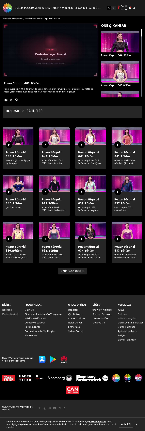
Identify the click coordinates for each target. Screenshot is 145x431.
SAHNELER (34, 111)
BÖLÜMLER (15, 111)
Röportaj (73, 310)
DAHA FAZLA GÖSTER (72, 271)
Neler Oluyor (75, 322)
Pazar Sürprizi (32, 327)
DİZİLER (19, 8)
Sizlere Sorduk (76, 331)
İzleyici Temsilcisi (127, 339)
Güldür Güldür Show (35, 318)
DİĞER (96, 8)
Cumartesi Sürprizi (35, 322)
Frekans (122, 314)
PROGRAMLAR (32, 8)
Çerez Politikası (97, 421)
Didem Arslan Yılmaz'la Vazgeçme (43, 314)
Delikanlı (7, 310)
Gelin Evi (29, 310)
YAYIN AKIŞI (66, 8)
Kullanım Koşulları (127, 318)
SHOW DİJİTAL (83, 8)
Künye (121, 310)
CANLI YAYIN (122, 8)
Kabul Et (126, 424)
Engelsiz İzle (98, 322)
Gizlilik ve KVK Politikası (130, 322)
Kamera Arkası (76, 318)
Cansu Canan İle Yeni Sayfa (40, 331)
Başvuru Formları (101, 314)
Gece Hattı (31, 335)
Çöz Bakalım (75, 314)
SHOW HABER (50, 8)
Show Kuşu (74, 327)
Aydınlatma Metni (29, 424)
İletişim (121, 335)
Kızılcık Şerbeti (10, 314)
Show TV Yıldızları (102, 310)
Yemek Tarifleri (100, 318)
